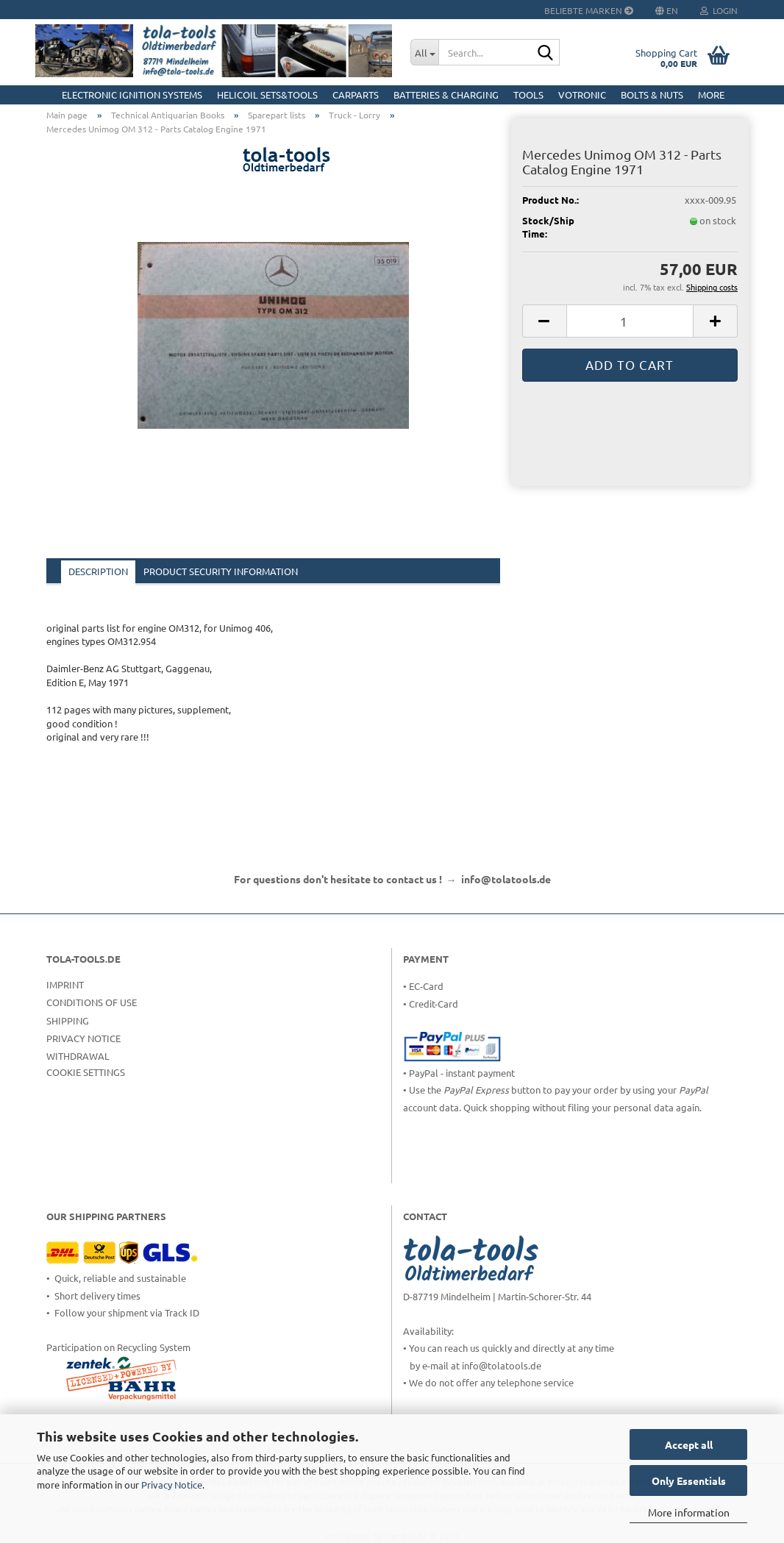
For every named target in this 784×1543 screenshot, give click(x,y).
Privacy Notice (171, 1484)
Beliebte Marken (588, 10)
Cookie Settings (85, 1072)
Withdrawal (78, 1056)
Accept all (689, 1444)
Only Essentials (689, 1480)
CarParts (355, 94)
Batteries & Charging (446, 94)
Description (98, 571)
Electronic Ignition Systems (132, 94)
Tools (528, 94)
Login (719, 10)
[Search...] (424, 52)
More (711, 94)
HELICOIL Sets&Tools (267, 94)
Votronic (582, 94)
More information (689, 1512)
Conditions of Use (91, 1002)
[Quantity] (630, 321)
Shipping (67, 1020)
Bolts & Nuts (652, 94)
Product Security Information (220, 571)
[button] (544, 321)
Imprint (65, 984)
